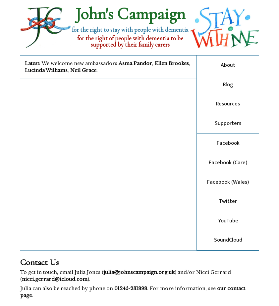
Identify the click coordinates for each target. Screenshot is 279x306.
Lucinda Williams (46, 70)
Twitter (228, 201)
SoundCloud (228, 240)
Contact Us (39, 262)
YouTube (228, 220)
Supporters (228, 123)
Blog (228, 84)
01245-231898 (130, 288)
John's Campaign (130, 14)
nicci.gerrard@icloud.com (54, 279)
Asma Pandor (135, 63)
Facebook (228, 143)
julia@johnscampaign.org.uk (139, 272)
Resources (228, 103)
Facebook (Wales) (228, 182)
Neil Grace (83, 70)
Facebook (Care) (228, 162)
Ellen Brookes (172, 63)
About (228, 65)
